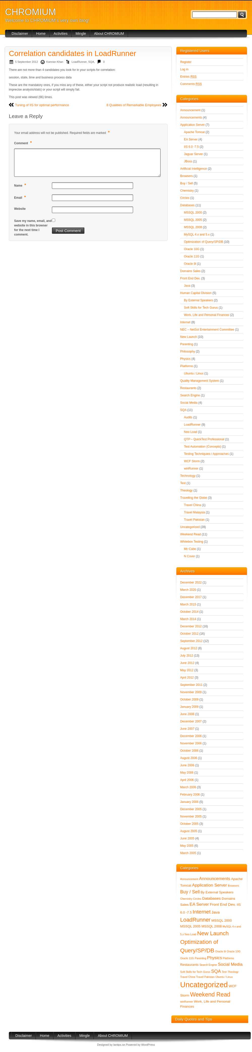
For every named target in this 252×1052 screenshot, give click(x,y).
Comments (191, 84)
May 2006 (187, 772)
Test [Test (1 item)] (224, 971)
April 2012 (187, 677)
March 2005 (188, 853)
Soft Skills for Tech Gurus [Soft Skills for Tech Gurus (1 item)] (195, 971)
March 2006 (188, 787)
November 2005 (191, 816)
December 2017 (191, 597)
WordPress (148, 1044)
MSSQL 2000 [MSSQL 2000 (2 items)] (221, 920)
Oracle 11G (191, 256)
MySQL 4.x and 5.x (197, 234)
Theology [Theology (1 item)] (233, 971)
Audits (188, 417)
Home (40, 34)
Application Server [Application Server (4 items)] (209, 885)
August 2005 (188, 831)
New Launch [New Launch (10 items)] (213, 933)
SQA (91, 61)
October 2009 (189, 699)
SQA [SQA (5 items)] (216, 971)
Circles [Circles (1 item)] (197, 898)
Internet (185, 322)
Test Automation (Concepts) (202, 446)
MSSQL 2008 (193, 227)
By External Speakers (198, 300)
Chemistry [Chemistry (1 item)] (186, 898)
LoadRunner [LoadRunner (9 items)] (195, 920)
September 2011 (191, 685)
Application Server (192, 125)
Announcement (190, 110)
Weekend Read (190, 534)
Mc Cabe (190, 549)
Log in (184, 69)
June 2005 (187, 838)
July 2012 (186, 655)
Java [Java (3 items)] (215, 912)
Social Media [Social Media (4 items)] (230, 964)
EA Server (191, 139)
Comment (23, 143)
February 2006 (190, 794)
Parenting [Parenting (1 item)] (200, 958)
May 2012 (187, 670)
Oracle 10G (191, 249)
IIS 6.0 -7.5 (191, 147)
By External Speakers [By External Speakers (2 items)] (217, 892)
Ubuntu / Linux (193, 373)
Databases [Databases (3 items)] (211, 898)
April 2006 (187, 780)
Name (20, 185)
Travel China (192, 505)
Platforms (186, 366)
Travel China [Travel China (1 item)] (187, 976)
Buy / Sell (186, 183)
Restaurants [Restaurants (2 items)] (189, 965)
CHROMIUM (30, 12)
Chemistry (187, 190)
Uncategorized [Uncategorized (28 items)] (204, 984)
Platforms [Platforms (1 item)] (228, 958)
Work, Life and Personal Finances (206, 315)
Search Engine (190, 395)
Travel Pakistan (194, 519)
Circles (185, 198)
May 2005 (187, 846)
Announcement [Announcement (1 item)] (189, 879)
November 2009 (191, 692)
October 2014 (189, 611)
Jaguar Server (193, 154)
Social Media (189, 402)
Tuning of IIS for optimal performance (42, 105)
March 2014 (188, 619)
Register (186, 62)
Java (187, 285)
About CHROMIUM (109, 34)
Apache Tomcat (194, 132)
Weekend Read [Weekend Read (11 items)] (210, 994)
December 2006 (191, 736)
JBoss (188, 161)
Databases (187, 205)
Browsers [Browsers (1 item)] (233, 885)
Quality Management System (199, 381)
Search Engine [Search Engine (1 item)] (208, 964)
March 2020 (188, 590)
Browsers (186, 176)
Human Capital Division (196, 293)
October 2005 (189, 824)
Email (20, 197)
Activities (61, 34)
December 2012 (191, 626)
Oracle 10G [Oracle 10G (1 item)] (234, 951)
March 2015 (188, 604)
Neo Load (190, 432)
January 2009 (189, 707)
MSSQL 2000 (193, 212)
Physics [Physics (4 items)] (214, 957)
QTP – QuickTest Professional (204, 439)
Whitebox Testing (191, 541)
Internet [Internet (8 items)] (202, 912)
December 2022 (191, 582)
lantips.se (119, 1044)
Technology (188, 476)
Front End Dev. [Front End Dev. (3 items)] (223, 904)
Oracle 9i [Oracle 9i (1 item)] (220, 951)
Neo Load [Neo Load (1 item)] (190, 934)
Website (20, 209)
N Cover (189, 556)
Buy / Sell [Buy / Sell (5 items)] (190, 891)
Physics (185, 359)
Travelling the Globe (193, 498)
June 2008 (187, 714)
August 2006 (188, 758)
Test (183, 483)
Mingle (81, 34)
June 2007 (187, 728)
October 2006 (189, 750)
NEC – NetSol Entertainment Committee (207, 329)
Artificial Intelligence (193, 168)
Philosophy (187, 351)
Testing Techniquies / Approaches (206, 454)
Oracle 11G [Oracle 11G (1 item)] (187, 958)
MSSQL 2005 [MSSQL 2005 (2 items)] (190, 926)
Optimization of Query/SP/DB (203, 242)
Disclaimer (20, 34)
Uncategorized (190, 527)
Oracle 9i (190, 264)
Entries (188, 76)
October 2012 (189, 633)
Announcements (191, 117)
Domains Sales (190, 271)
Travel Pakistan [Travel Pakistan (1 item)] (205, 976)
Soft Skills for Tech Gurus (201, 307)
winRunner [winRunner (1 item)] (186, 1001)
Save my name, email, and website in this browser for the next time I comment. (33, 227)
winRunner (191, 468)
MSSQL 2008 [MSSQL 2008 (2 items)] (211, 926)
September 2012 (191, 641)
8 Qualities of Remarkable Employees (134, 105)
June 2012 (187, 663)
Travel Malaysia (194, 512)
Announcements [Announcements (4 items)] (214, 878)
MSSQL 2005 (193, 220)
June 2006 (187, 765)
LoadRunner (79, 61)
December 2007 (191, 721)
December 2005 (191, 809)
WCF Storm (192, 461)
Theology (186, 490)
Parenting (186, 344)
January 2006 (189, 802)
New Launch (188, 337)
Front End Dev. (190, 278)
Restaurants (188, 388)
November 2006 (191, 743)
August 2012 (188, 648)
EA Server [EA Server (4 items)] (199, 904)
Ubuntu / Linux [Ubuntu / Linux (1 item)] (224, 976)
